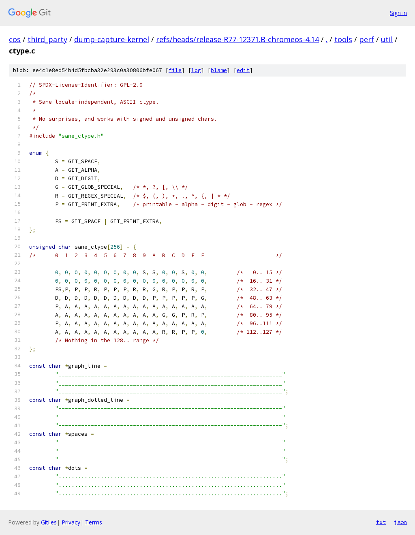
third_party (47, 39)
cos (15, 39)
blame (219, 70)
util (387, 39)
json (400, 522)
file (175, 70)
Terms (93, 522)
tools (343, 39)
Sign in (398, 13)
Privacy (71, 522)
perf (366, 39)
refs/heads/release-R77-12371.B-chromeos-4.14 (237, 39)
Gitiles (49, 522)
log (196, 70)
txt (381, 522)
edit (243, 70)
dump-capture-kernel (111, 39)
